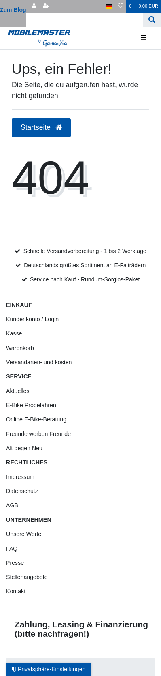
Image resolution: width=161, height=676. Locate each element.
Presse (15, 563)
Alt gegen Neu (24, 448)
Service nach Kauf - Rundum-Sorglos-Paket (85, 279)
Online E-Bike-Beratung (36, 419)
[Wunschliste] (120, 6)
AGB (12, 505)
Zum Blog (13, 9)
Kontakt (15, 591)
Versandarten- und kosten (39, 362)
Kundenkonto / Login (32, 319)
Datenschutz (22, 491)
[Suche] (152, 20)
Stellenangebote (27, 577)
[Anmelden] (34, 6)
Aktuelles (18, 391)
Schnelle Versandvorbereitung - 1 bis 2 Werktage (84, 251)
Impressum (20, 477)
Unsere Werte (23, 534)
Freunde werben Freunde (38, 434)
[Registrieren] (46, 6)
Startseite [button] (41, 127)
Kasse (14, 333)
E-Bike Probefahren (31, 405)
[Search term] (84, 20)
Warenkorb (20, 348)
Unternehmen (28, 520)
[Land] (109, 6)
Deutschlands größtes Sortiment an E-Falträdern (85, 265)
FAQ (11, 548)
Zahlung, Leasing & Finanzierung (81, 624)
